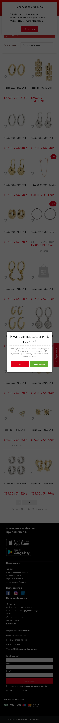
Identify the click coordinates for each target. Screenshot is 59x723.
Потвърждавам (39, 364)
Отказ (20, 364)
